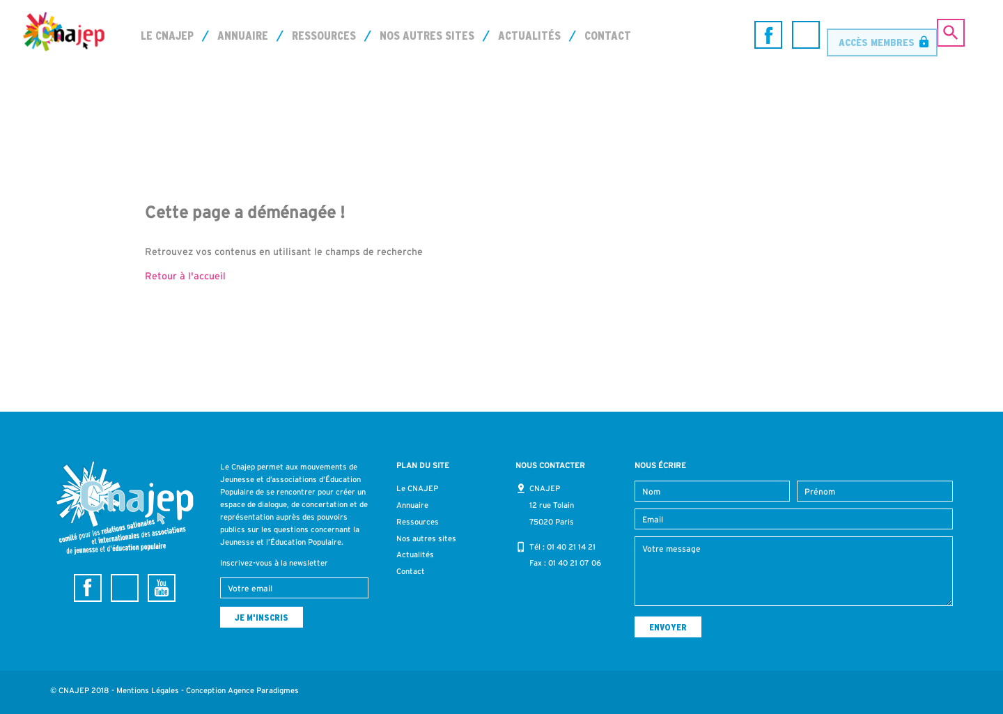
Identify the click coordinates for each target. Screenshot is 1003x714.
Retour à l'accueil (185, 275)
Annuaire (242, 35)
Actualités (529, 35)
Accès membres (877, 34)
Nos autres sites (427, 35)
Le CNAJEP (167, 35)
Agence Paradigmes (263, 690)
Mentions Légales (147, 690)
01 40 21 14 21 (571, 547)
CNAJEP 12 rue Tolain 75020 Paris (551, 505)
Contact (607, 35)
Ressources (324, 35)
